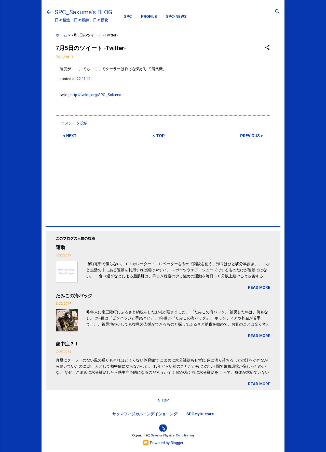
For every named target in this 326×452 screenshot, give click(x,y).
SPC (128, 16)
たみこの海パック (74, 295)
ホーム (61, 35)
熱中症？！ (67, 343)
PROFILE (149, 16)
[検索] (277, 12)
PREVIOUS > (251, 135)
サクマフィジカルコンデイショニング (144, 414)
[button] (267, 47)
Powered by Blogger (163, 443)
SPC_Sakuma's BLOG (83, 12)
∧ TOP (158, 135)
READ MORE (259, 287)
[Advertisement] (163, 181)
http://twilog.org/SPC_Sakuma (96, 95)
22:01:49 (83, 78)
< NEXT (70, 135)
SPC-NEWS (176, 16)
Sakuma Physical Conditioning (172, 435)
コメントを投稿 (74, 123)
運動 (60, 247)
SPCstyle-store (200, 414)
